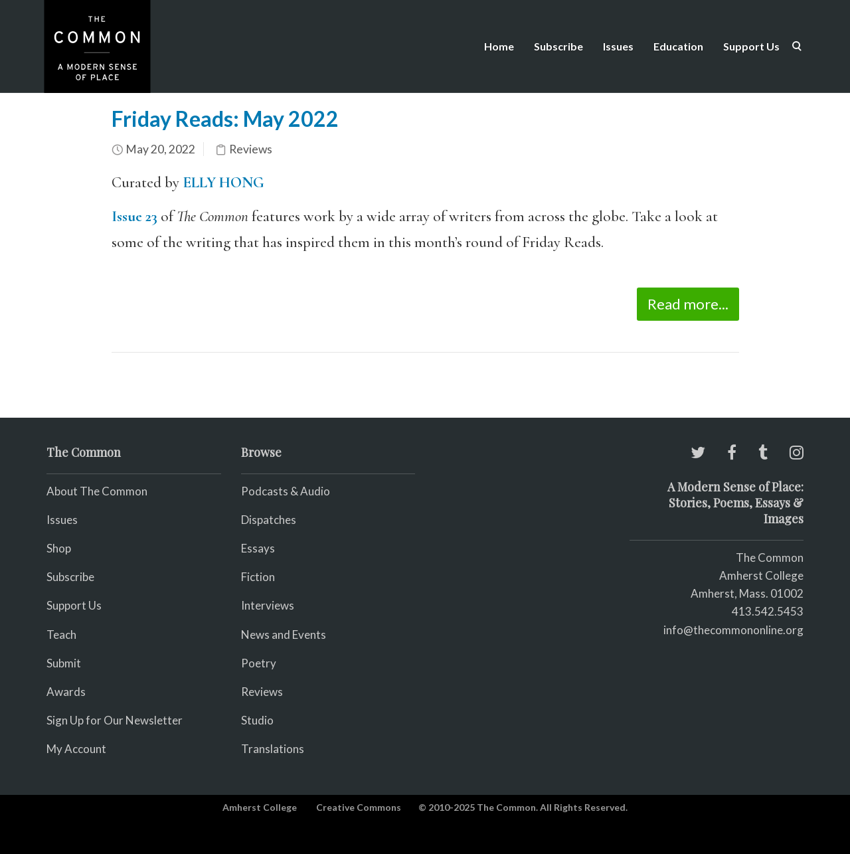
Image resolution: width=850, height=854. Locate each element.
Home (499, 46)
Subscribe (558, 46)
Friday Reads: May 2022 (225, 118)
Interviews (267, 605)
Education (678, 46)
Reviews (250, 149)
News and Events (283, 634)
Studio (257, 720)
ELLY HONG (223, 182)
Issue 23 (134, 216)
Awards (66, 692)
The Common (770, 557)
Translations (272, 749)
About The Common (96, 491)
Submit (63, 663)
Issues (618, 46)
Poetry (258, 663)
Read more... (687, 304)
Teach (61, 634)
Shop (58, 548)
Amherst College (259, 807)
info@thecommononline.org (733, 630)
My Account (76, 749)
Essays (258, 548)
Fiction (258, 577)
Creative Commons (358, 807)
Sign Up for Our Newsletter (114, 720)
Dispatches (268, 520)
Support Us (751, 46)
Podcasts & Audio (285, 491)
